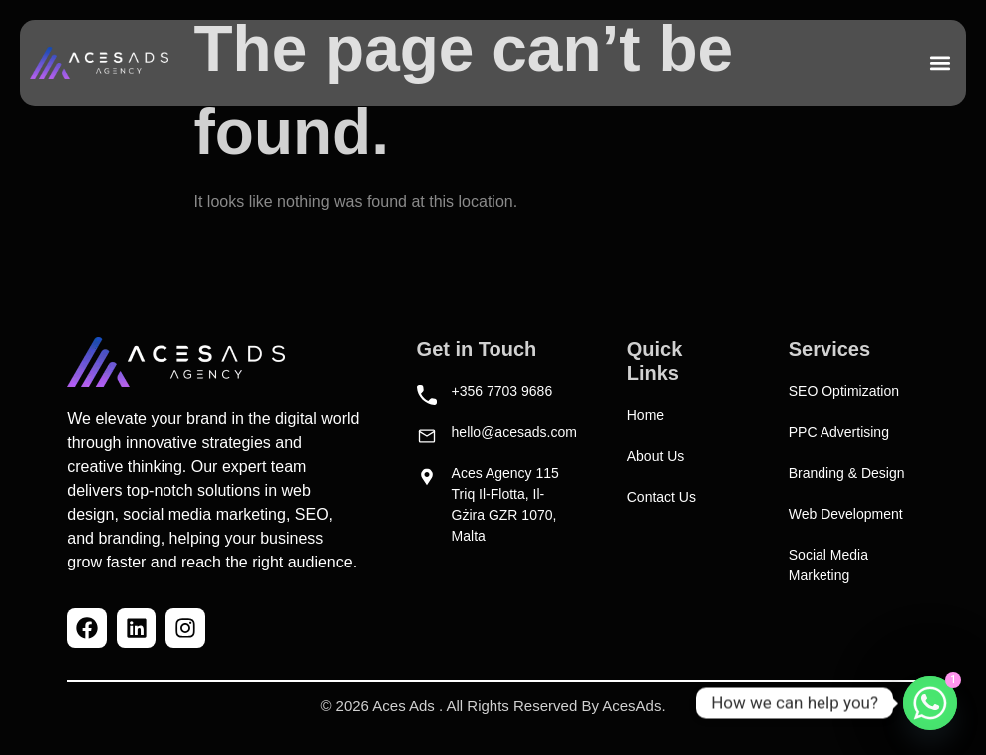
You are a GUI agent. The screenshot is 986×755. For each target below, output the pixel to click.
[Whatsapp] (930, 703)
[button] (939, 63)
